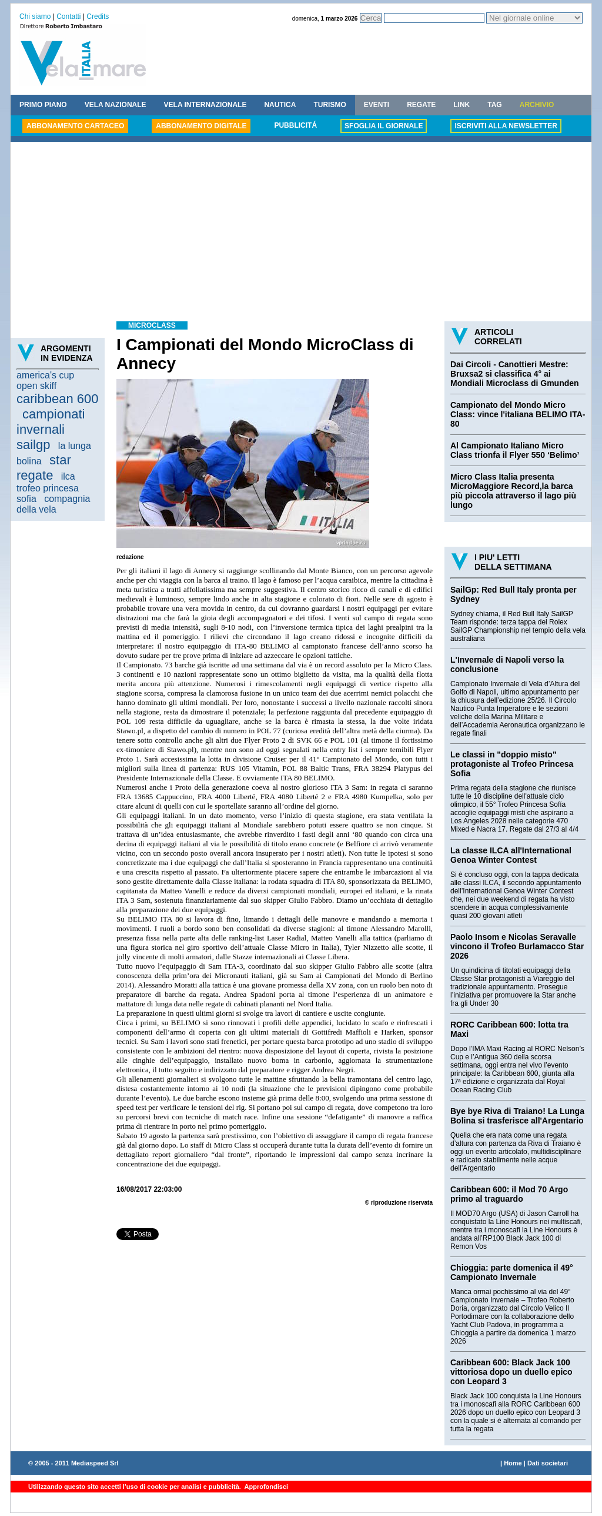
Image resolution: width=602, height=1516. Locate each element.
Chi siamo (35, 16)
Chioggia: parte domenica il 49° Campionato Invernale (511, 1272)
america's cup (45, 375)
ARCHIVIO (537, 105)
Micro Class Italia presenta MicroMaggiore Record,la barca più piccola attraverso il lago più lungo (513, 491)
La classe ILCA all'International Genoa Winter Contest (510, 855)
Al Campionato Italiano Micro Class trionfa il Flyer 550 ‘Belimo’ (514, 450)
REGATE (421, 105)
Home (513, 1463)
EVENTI (376, 105)
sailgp (33, 444)
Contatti (68, 16)
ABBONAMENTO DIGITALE (201, 126)
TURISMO (329, 105)
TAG (494, 105)
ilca (68, 476)
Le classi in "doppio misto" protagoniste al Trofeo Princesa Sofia (511, 764)
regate (34, 475)
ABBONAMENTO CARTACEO (75, 126)
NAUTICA (280, 105)
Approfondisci (265, 1486)
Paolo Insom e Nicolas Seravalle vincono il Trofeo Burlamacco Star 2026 (517, 946)
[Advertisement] (301, 233)
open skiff (36, 386)
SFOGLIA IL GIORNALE (384, 126)
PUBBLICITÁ (295, 125)
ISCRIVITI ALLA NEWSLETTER (505, 126)
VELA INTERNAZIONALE (205, 105)
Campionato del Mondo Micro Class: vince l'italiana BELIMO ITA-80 (517, 414)
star (60, 460)
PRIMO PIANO (43, 105)
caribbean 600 (57, 398)
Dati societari (547, 1463)
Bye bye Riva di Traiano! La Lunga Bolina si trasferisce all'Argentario (517, 1115)
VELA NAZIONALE (115, 105)
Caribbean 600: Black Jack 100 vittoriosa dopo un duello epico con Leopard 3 (511, 1372)
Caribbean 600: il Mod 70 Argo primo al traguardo (509, 1194)
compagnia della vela (53, 504)
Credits (97, 16)
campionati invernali (50, 422)
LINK (461, 105)
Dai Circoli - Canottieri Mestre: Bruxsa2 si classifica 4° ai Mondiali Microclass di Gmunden (514, 374)
